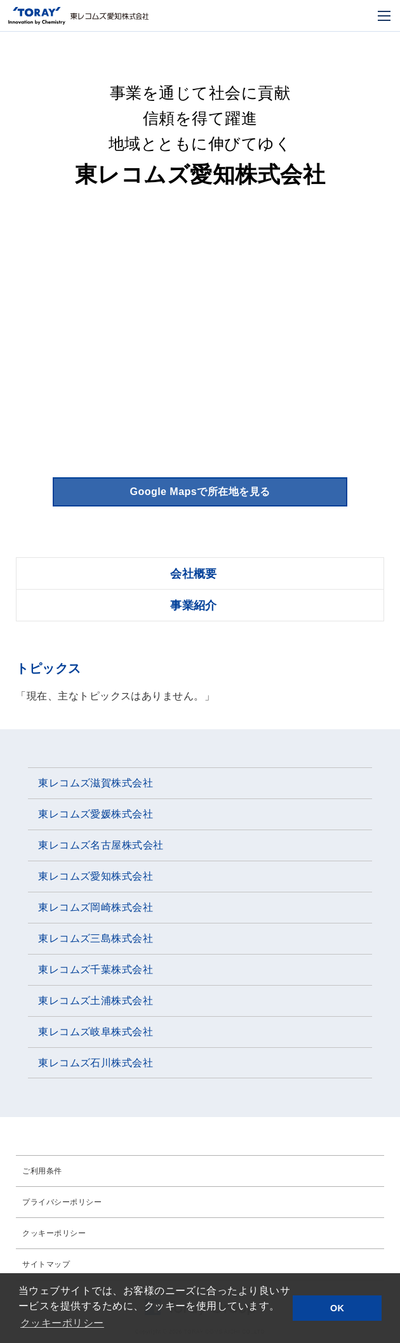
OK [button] (337, 1308)
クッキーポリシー (54, 1233)
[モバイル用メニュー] (384, 16)
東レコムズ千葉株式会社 (95, 969)
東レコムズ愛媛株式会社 (95, 814)
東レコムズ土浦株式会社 (95, 1000)
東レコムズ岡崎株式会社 (95, 907)
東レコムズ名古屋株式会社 (101, 845)
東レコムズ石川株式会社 (95, 1062)
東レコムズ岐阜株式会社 (95, 1031)
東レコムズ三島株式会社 (95, 938)
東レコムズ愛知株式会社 (95, 876)
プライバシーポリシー (62, 1202)
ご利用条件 (42, 1171)
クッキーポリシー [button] (62, 1323)
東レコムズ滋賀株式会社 (95, 782)
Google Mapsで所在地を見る (200, 491)
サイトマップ (46, 1264)
